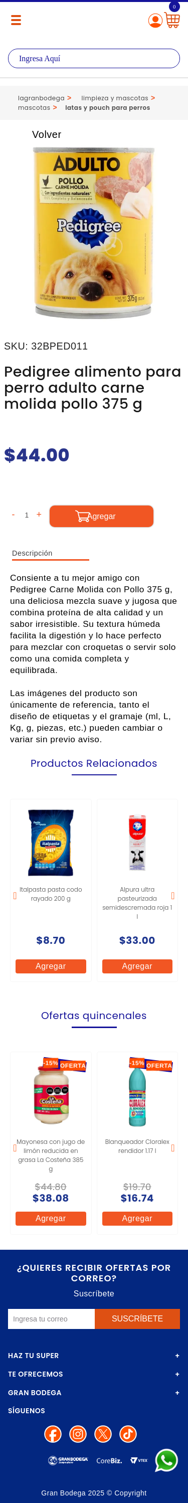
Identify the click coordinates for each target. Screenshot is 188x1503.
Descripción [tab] (32, 553)
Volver (36, 134)
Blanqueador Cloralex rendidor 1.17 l (137, 1146)
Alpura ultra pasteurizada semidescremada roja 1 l (137, 903)
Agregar (51, 966)
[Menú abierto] (16, 20)
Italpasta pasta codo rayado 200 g (51, 894)
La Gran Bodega (94, 21)
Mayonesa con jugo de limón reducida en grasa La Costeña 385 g (51, 1155)
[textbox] (94, 58)
